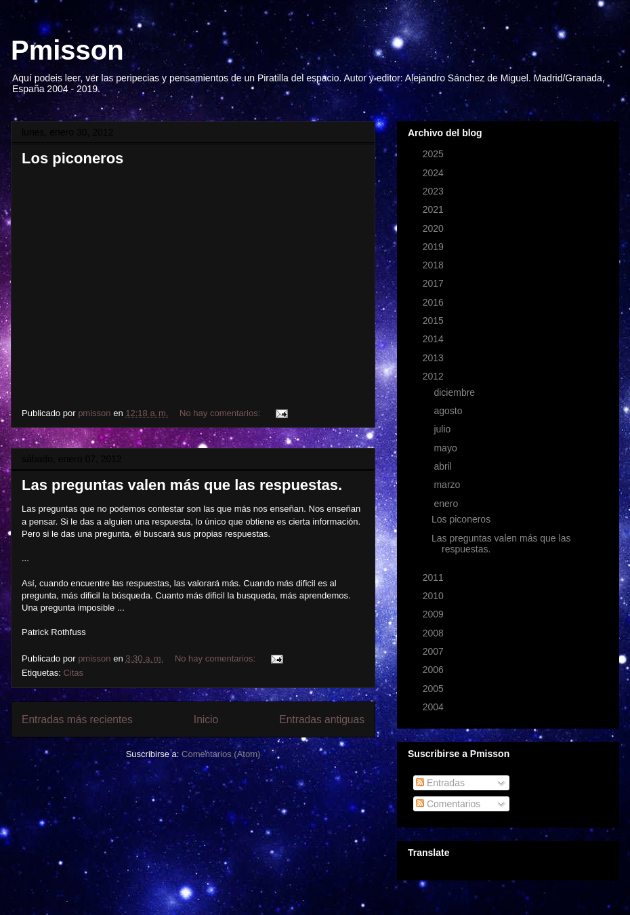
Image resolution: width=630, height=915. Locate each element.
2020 (434, 228)
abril (444, 466)
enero (447, 503)
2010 (434, 595)
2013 (434, 357)
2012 (434, 376)
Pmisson (67, 50)
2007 (434, 651)
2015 (434, 320)
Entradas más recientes (77, 719)
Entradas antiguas (321, 719)
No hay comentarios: (221, 413)
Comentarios (448, 803)
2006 (434, 669)
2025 (434, 153)
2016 (434, 302)
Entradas (440, 782)
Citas (73, 673)
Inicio (206, 719)
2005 (434, 688)
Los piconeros (72, 158)
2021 (434, 209)
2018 (434, 265)
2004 (434, 707)
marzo (448, 484)
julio (443, 429)
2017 (434, 283)
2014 (434, 338)
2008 (434, 633)
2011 (434, 577)
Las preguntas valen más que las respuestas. (182, 484)
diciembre (456, 392)
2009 (434, 614)
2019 (434, 246)
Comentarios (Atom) (221, 754)
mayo (446, 448)
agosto (449, 410)
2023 (434, 191)
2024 (434, 172)
